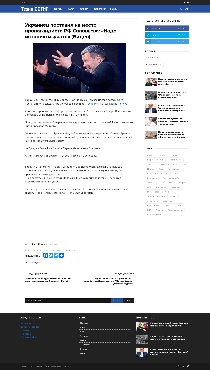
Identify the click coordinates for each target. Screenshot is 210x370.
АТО (184, 164)
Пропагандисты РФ (171, 178)
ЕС (148, 192)
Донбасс (151, 164)
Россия (174, 155)
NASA (179, 205)
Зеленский (176, 187)
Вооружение (153, 178)
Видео (113, 9)
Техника (84, 9)
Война (160, 160)
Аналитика (164, 164)
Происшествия (174, 169)
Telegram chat (29, 337)
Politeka (122, 103)
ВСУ (149, 173)
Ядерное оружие (161, 192)
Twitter (25, 330)
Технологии (100, 9)
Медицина (167, 201)
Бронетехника (153, 205)
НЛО (149, 210)
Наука (71, 9)
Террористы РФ (174, 160)
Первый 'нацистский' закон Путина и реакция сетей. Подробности (172, 81)
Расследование (161, 173)
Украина (163, 155)
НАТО (161, 182)
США (175, 164)
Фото (175, 173)
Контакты (25, 3)
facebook (116, 300)
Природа (160, 210)
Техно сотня (93, 103)
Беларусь (182, 182)
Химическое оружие (156, 196)
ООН (149, 187)
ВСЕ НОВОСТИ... (154, 64)
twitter (164, 35)
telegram (164, 41)
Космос (173, 196)
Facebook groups (30, 326)
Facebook (26, 323)
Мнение (150, 169)
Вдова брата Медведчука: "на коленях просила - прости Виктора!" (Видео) (172, 108)
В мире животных (155, 214)
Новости (58, 9)
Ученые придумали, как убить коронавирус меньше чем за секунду (173, 121)
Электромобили (175, 210)
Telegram (26, 333)
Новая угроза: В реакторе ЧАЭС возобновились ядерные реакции (172, 95)
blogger (128, 300)
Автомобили (152, 201)
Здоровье (168, 205)
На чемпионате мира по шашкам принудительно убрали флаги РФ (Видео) (171, 134)
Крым (161, 169)
